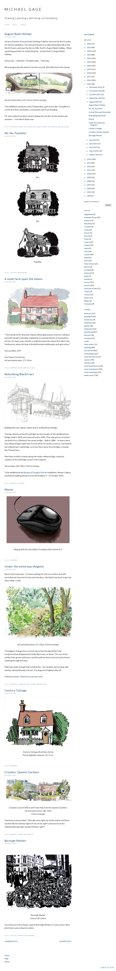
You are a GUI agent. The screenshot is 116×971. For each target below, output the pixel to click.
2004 (89, 196)
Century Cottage (16, 690)
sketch (86, 360)
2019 (89, 69)
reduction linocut (90, 357)
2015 (89, 84)
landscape (31, 127)
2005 (89, 192)
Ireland (87, 245)
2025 (89, 47)
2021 (89, 62)
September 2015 (96, 98)
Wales (86, 301)
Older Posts (65, 941)
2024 (89, 51)
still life (87, 363)
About (23, 25)
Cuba (86, 230)
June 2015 (93, 144)
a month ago (32, 651)
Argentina (88, 214)
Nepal (86, 257)
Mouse (9, 489)
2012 (89, 166)
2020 (89, 66)
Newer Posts (11, 941)
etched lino (88, 320)
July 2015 (93, 140)
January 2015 (94, 154)
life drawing (88, 332)
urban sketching (90, 372)
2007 (89, 185)
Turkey (87, 294)
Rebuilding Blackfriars (19, 374)
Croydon (14, 127)
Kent (86, 251)
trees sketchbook (91, 369)
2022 (89, 58)
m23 (28, 684)
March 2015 (94, 151)
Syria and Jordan (90, 288)
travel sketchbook (49, 127)
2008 (89, 181)
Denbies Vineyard (20, 41)
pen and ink (88, 350)
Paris (86, 260)
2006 (89, 188)
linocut (13, 272)
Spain (86, 276)
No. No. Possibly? (16, 133)
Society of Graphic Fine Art (36, 472)
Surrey (38, 127)
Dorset (87, 236)
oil (85, 341)
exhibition (22, 127)
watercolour (63, 127)
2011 (89, 170)
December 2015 (95, 87)
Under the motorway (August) (24, 566)
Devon (86, 233)
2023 (89, 55)
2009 (89, 177)
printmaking (22, 272)
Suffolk (87, 279)
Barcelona (88, 223)
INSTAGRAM (89, 34)
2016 (89, 80)
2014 (89, 159)
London (21, 483)
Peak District (89, 264)
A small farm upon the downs (23, 278)
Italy (86, 248)
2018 (89, 73)
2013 (89, 163)
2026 (89, 44)
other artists (89, 344)
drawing (13, 368)
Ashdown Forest (90, 217)
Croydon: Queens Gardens (22, 772)
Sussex (20, 368)
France (86, 242)
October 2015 (95, 94)
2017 (89, 76)
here (15, 440)
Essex (86, 239)
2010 (89, 174)
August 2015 (94, 102)
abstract (87, 313)
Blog (15, 25)
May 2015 (93, 147)
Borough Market (15, 840)
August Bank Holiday (18, 33)
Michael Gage (23, 9)
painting (87, 347)
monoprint (88, 338)
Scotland (87, 270)
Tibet (86, 291)
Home (7, 25)
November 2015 (95, 91)
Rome (86, 267)
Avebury (87, 220)
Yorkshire (88, 304)
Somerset (88, 273)
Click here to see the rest (31, 676)
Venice (86, 298)
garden (87, 326)
